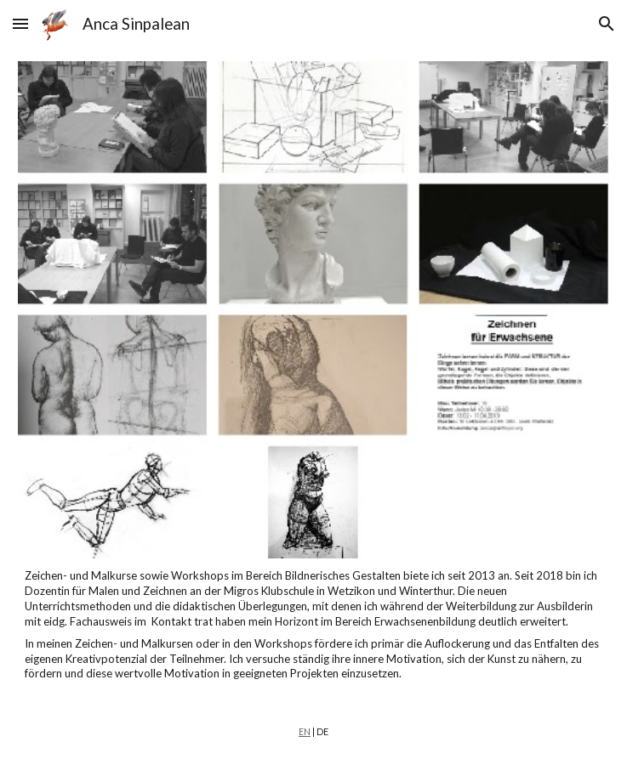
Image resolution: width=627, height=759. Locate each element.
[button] (20, 23)
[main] (314, 625)
